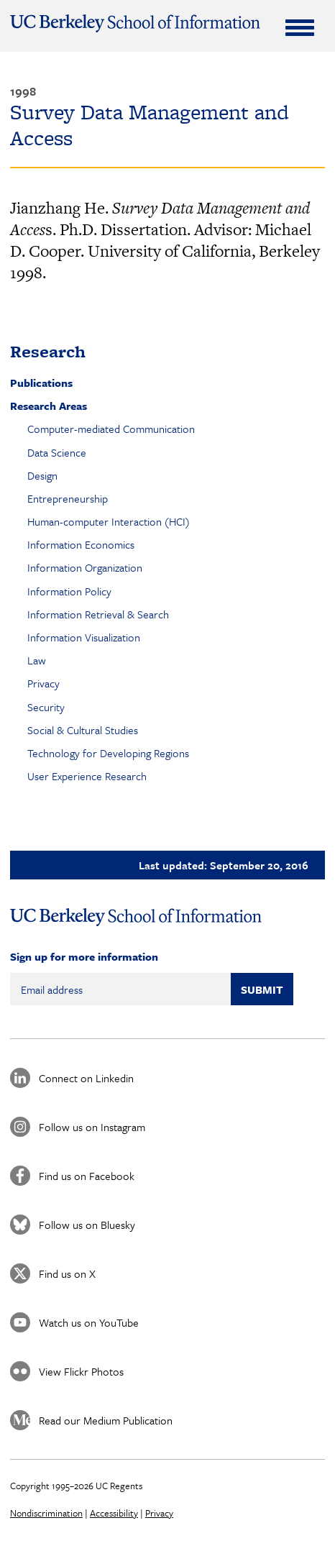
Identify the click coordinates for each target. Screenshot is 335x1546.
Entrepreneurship (67, 498)
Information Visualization (83, 637)
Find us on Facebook (86, 1176)
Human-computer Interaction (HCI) (108, 521)
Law (36, 660)
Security (46, 707)
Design (42, 475)
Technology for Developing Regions (108, 753)
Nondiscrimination (46, 1513)
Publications (41, 382)
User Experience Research (87, 776)
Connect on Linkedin (86, 1078)
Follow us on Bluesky (87, 1224)
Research (48, 351)
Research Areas (48, 405)
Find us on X (67, 1273)
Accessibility (114, 1513)
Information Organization (84, 567)
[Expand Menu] (299, 27)
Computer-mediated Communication (111, 428)
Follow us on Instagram (92, 1127)
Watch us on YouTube (89, 1322)
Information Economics (80, 544)
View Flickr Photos (81, 1371)
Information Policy (69, 591)
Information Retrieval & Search (98, 614)
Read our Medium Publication (106, 1420)
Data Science (56, 452)
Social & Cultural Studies (82, 730)
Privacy (43, 683)
